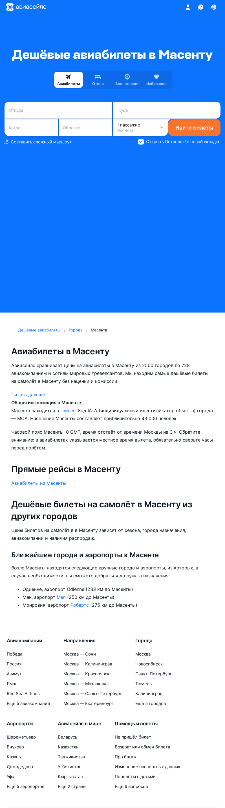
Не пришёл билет (133, 737)
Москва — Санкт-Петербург (92, 693)
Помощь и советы (136, 723)
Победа (14, 654)
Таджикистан (71, 756)
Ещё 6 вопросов (131, 786)
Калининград (148, 693)
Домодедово (20, 766)
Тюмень (143, 683)
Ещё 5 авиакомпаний (28, 703)
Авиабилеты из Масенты (38, 483)
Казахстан (68, 747)
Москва (143, 654)
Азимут (14, 673)
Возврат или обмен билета (142, 747)
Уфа (10, 776)
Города (144, 640)
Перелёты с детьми (135, 776)
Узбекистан (69, 766)
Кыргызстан (70, 776)
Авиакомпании (24, 640)
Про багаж (125, 756)
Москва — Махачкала (85, 683)
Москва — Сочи (79, 654)
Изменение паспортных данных (147, 766)
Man (62, 597)
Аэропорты (20, 723)
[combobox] (58, 110)
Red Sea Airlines (23, 693)
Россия (14, 664)
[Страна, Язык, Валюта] (213, 7)
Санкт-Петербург (153, 673)
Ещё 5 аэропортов (25, 786)
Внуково (15, 747)
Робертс (80, 605)
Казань (14, 756)
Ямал (12, 683)
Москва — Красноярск (86, 673)
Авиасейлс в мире (79, 723)
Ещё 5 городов (150, 703)
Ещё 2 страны (72, 786)
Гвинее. (69, 410)
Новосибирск (149, 664)
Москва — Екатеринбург (88, 703)
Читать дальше (28, 395)
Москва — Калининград (87, 664)
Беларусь (67, 737)
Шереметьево (21, 737)
